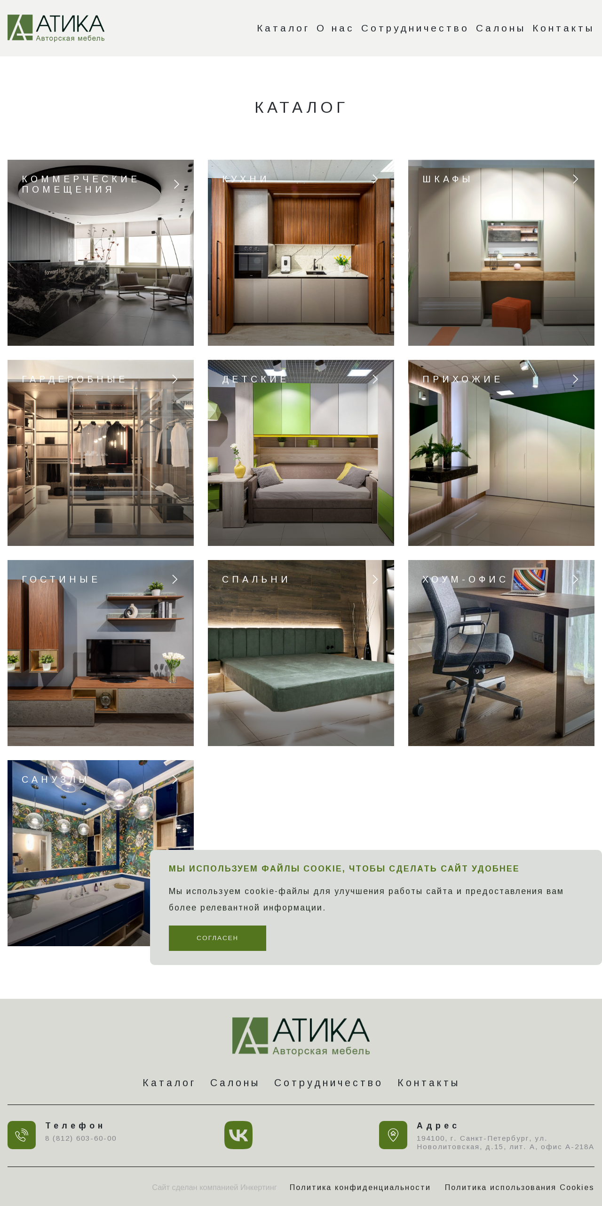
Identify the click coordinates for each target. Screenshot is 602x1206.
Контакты (563, 28)
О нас (336, 28)
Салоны (501, 28)
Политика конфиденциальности (360, 1187)
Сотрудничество (415, 28)
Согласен (217, 937)
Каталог (283, 28)
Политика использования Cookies (519, 1187)
